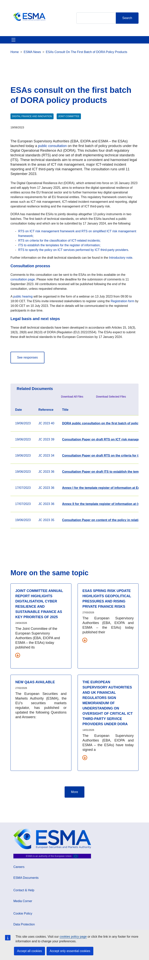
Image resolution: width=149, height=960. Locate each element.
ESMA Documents (26, 877)
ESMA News (32, 52)
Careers (18, 867)
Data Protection (24, 924)
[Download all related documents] (17, 655)
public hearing (22, 296)
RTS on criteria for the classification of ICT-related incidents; (59, 240)
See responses (27, 357)
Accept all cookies (29, 951)
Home (14, 52)
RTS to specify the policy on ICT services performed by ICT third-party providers (73, 250)
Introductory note (120, 257)
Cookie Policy (22, 913)
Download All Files (72, 396)
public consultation (52, 146)
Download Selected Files (111, 396)
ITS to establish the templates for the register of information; (59, 245)
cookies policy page (73, 936)
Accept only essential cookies (70, 951)
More (74, 792)
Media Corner (22, 901)
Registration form (122, 301)
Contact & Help (23, 890)
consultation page (22, 279)
